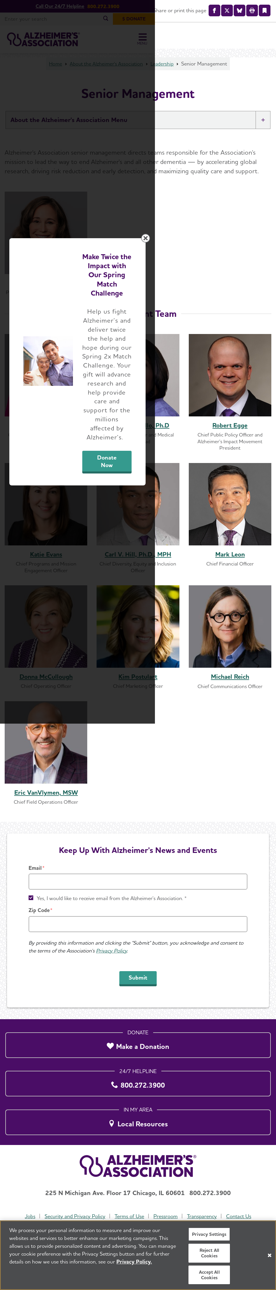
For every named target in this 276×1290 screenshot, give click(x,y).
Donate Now (197, 694)
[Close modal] (266, 574)
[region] (138, 1255)
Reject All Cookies (209, 1253)
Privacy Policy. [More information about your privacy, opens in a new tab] (134, 1262)
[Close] (269, 1255)
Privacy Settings (209, 1234)
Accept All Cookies (209, 1274)
